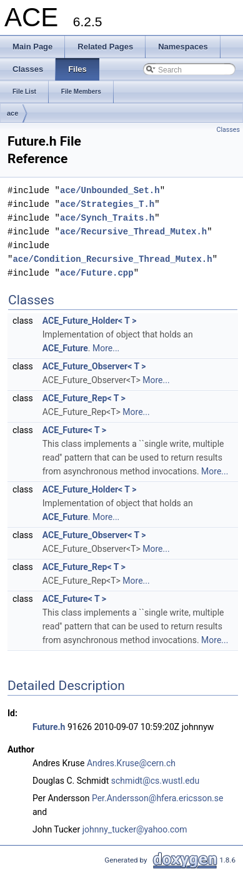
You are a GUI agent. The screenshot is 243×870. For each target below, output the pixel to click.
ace (12, 113)
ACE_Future (65, 348)
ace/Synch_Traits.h (107, 218)
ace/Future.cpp (97, 273)
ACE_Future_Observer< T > (94, 366)
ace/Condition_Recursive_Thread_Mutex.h (112, 259)
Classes (228, 130)
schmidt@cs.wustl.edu (155, 781)
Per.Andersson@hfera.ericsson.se (158, 798)
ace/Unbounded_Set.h (110, 190)
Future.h (48, 727)
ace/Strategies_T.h (107, 204)
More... (105, 348)
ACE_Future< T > (74, 430)
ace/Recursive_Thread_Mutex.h (133, 232)
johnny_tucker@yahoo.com (134, 829)
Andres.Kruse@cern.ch (131, 763)
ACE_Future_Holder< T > (89, 321)
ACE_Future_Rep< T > (84, 398)
